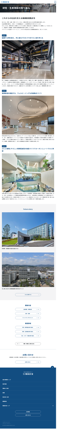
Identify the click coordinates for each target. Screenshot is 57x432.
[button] (28, 406)
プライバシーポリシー (7, 423)
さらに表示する (28, 294)
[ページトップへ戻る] (52, 367)
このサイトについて (6, 422)
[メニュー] (55, 2)
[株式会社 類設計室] (5, 2)
